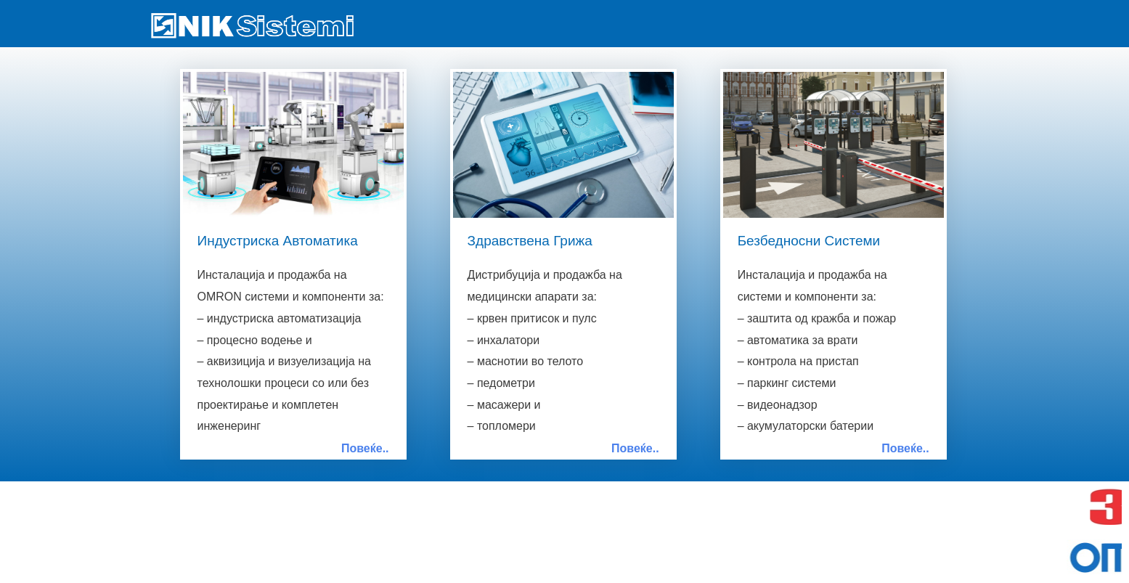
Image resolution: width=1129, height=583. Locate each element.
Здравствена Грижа (530, 240)
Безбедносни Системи (809, 240)
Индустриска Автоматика (277, 240)
